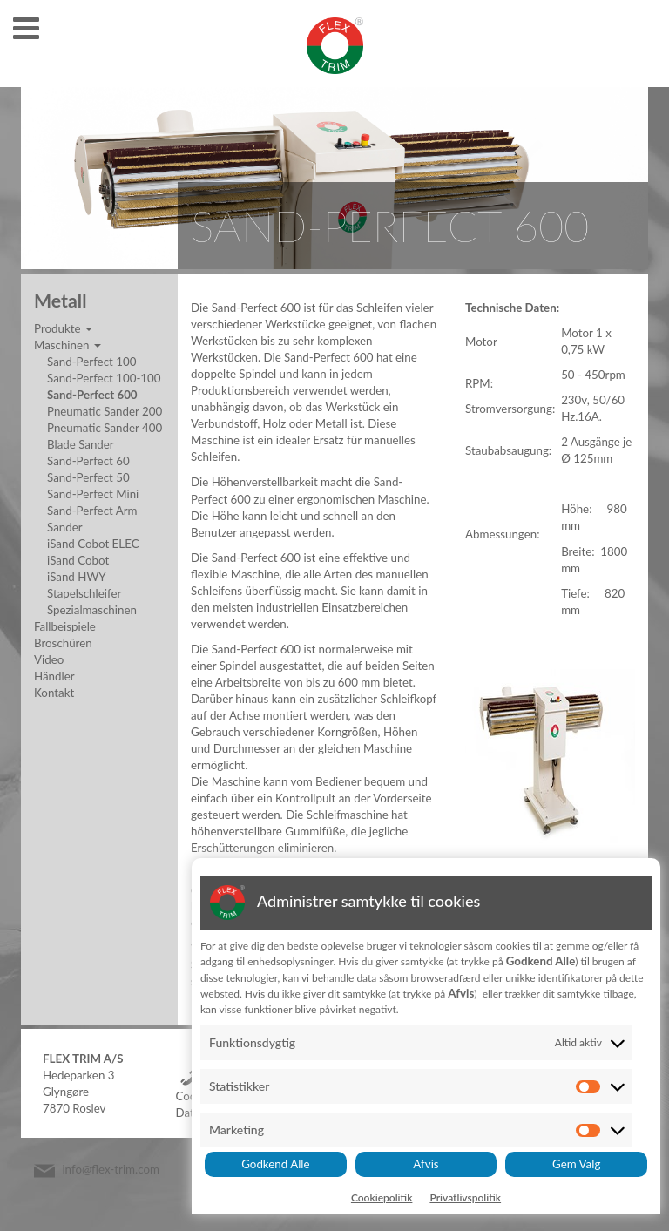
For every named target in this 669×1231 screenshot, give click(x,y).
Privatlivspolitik (465, 1197)
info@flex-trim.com (110, 1170)
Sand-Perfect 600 (92, 395)
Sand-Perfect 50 (88, 477)
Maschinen (67, 345)
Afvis (425, 1164)
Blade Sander (80, 444)
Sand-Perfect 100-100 (104, 378)
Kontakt (54, 693)
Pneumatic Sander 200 (104, 411)
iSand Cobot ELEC (93, 544)
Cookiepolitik (382, 1197)
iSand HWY (76, 577)
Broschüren (63, 643)
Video (49, 659)
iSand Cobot (78, 560)
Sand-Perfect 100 (91, 362)
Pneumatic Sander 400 (104, 428)
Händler (54, 676)
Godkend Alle (275, 1164)
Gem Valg (576, 1164)
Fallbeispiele (65, 626)
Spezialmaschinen (92, 610)
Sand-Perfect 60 (88, 461)
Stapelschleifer (84, 593)
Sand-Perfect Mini (93, 494)
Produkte (63, 328)
